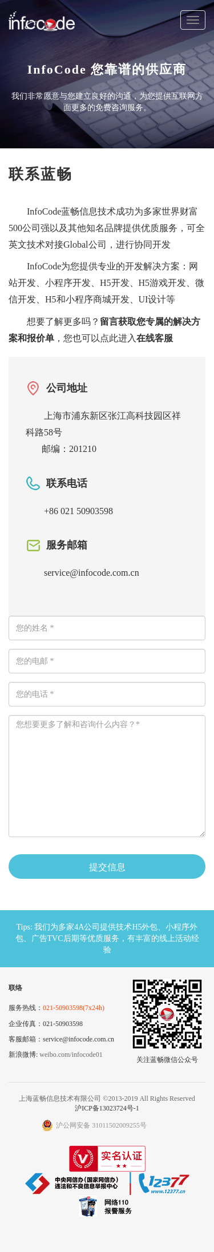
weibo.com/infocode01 (70, 1055)
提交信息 (107, 867)
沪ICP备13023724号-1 (107, 1108)
